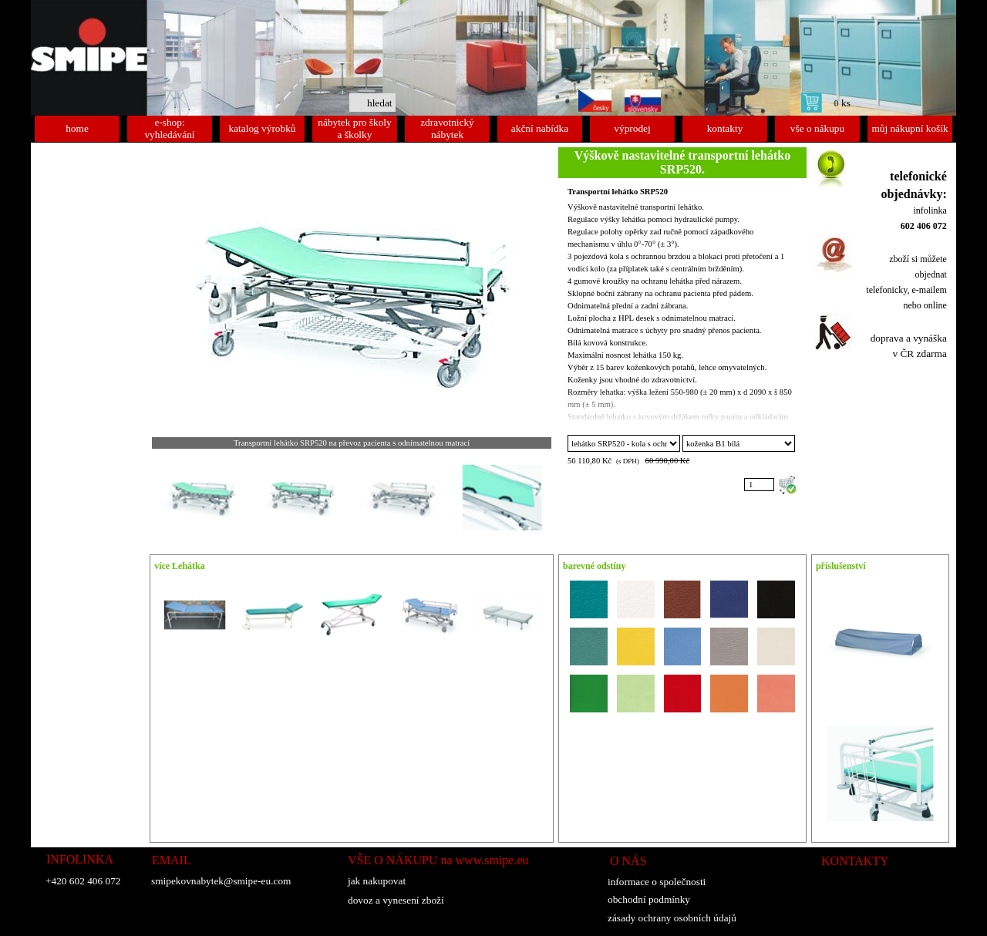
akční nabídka (539, 128)
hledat (379, 103)
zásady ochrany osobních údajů (672, 918)
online (935, 305)
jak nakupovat (377, 881)
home (77, 128)
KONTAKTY (855, 860)
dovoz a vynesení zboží (396, 900)
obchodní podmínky (649, 899)
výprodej (632, 128)
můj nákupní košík (909, 128)
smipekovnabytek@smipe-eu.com (221, 881)
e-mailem (929, 290)
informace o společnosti (657, 881)
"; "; (624, 443)
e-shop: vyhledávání (169, 128)
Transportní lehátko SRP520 (618, 191)
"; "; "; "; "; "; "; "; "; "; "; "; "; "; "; (738, 443)
